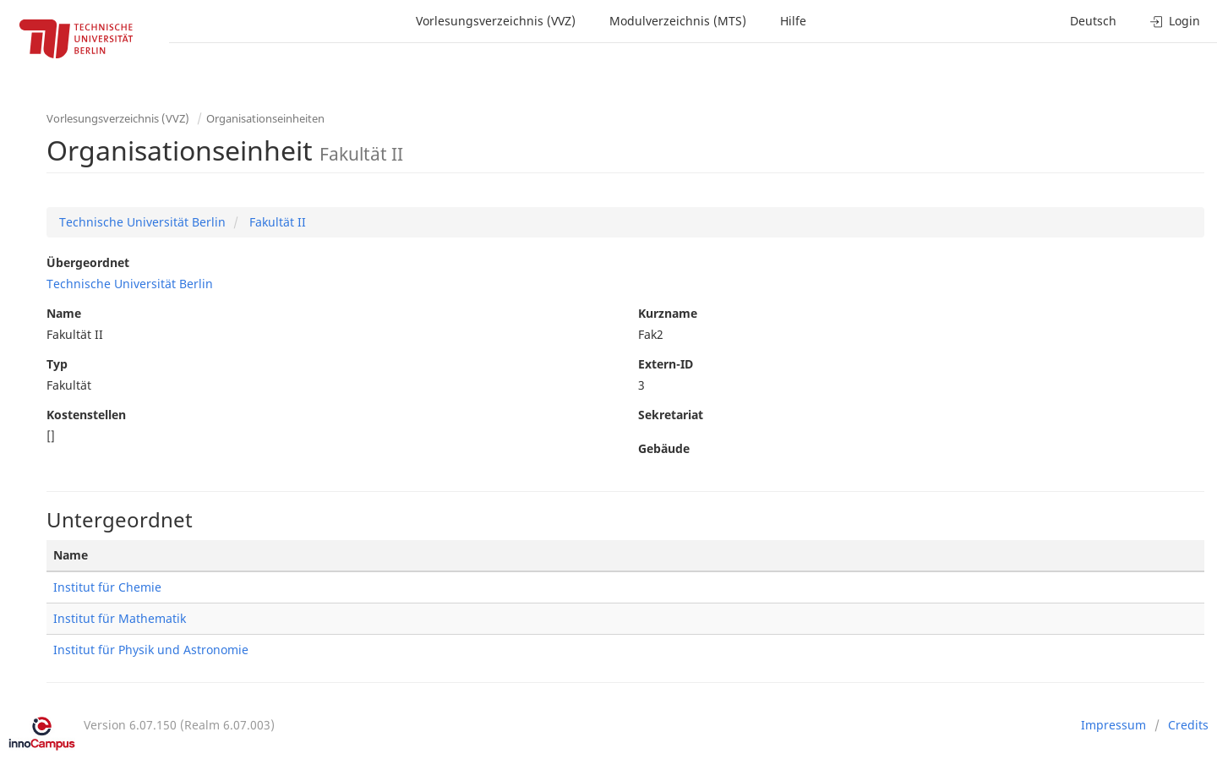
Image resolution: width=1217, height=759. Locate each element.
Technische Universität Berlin (142, 222)
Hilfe (793, 21)
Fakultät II (276, 222)
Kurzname (667, 313)
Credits (1188, 725)
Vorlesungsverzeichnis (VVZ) (496, 21)
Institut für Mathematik (119, 618)
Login (1175, 21)
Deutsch (1093, 21)
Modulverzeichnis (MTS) (677, 21)
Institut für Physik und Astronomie (150, 650)
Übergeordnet (87, 262)
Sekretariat (670, 415)
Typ (57, 364)
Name (63, 313)
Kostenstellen (86, 415)
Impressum (1113, 725)
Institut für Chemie (107, 587)
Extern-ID (665, 364)
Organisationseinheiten (265, 118)
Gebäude (664, 448)
